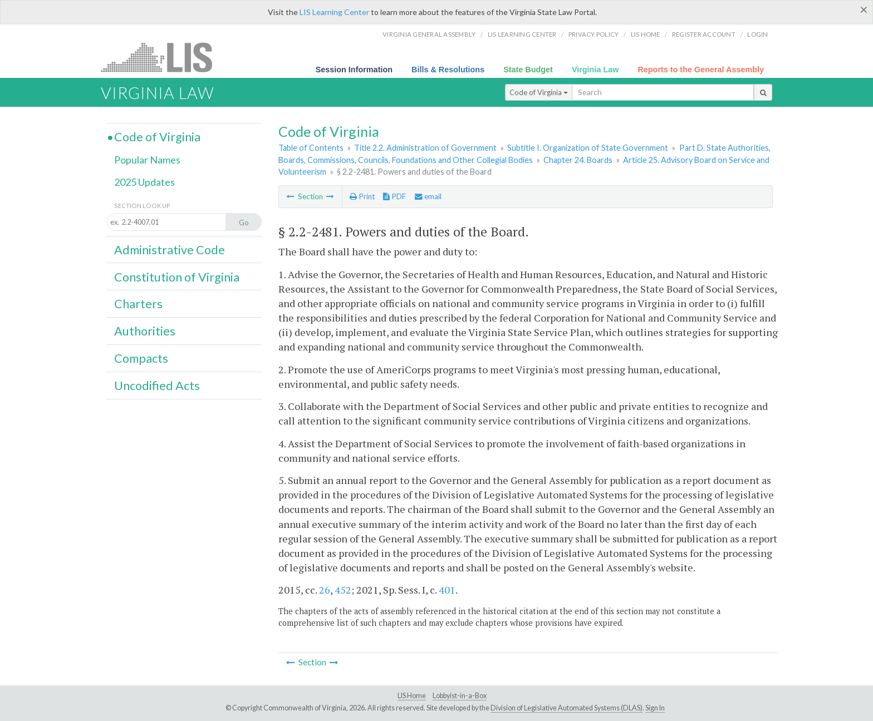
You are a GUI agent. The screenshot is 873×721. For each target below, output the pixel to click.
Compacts (141, 358)
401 (447, 589)
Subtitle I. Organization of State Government (587, 147)
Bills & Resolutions (447, 69)
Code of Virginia (538, 92)
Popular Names (147, 160)
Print (362, 196)
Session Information (354, 69)
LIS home (645, 34)
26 (324, 589)
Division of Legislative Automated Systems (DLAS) (567, 708)
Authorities (144, 331)
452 (343, 589)
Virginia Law (595, 69)
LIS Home (412, 696)
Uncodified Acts (157, 385)
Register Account (703, 34)
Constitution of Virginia (176, 277)
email (428, 196)
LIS (163, 57)
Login (757, 34)
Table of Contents (311, 147)
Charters (138, 304)
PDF (394, 196)
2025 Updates (144, 182)
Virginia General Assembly (428, 34)
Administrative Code (169, 250)
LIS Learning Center (334, 12)
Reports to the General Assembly (700, 69)
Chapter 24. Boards (577, 160)
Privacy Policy (593, 34)
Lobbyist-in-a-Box (460, 696)
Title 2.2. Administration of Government (425, 147)
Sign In (655, 708)
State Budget (528, 69)
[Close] (864, 9)
